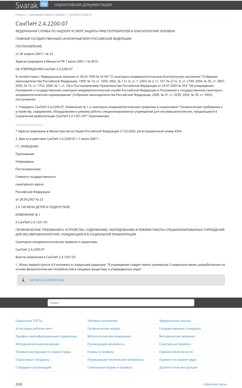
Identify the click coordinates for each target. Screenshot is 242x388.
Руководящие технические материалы (115, 359)
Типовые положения (102, 321)
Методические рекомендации (37, 344)
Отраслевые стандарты (33, 359)
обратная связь (215, 384)
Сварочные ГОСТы (29, 321)
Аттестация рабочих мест (34, 328)
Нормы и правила (100, 352)
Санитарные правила (174, 344)
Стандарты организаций (33, 367)
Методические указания (177, 336)
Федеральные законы (175, 321)
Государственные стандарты (180, 328)
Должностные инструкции (178, 367)
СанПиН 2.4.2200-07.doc (46, 280)
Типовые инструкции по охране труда (43, 352)
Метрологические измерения (109, 336)
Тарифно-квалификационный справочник (46, 336)
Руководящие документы (105, 344)
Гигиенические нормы (103, 328)
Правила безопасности (176, 352)
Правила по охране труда (177, 359)
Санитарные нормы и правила (109, 367)
